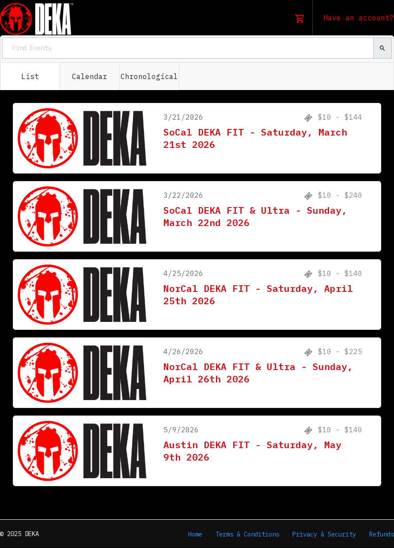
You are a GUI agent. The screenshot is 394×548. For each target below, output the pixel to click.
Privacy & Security (324, 534)
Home (195, 534)
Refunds (381, 534)
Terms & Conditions (247, 534)
